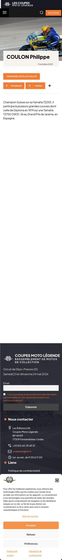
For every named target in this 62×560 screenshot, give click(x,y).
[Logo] (18, 4)
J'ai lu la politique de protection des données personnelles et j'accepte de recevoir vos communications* (30, 397)
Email (6, 383)
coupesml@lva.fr (22, 451)
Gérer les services (30, 516)
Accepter (31, 525)
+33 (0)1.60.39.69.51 (24, 445)
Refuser (31, 534)
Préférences (31, 543)
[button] (57, 480)
